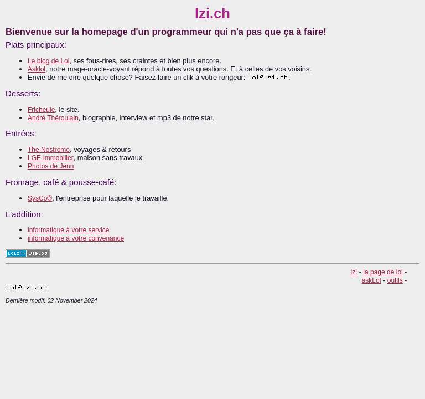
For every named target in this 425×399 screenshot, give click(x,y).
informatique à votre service (68, 230)
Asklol (36, 69)
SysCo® (40, 198)
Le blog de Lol (48, 61)
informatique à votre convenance (76, 238)
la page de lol (382, 272)
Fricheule (41, 110)
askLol (371, 280)
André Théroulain (53, 118)
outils (395, 280)
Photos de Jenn (51, 166)
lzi (354, 272)
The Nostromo (49, 150)
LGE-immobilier (51, 158)
